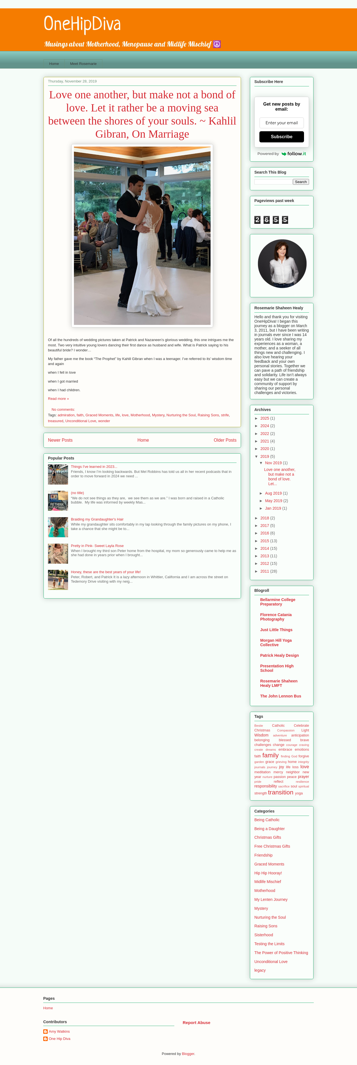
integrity (303, 762)
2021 (265, 441)
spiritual (303, 786)
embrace (285, 750)
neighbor (293, 772)
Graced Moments (99, 415)
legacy (260, 970)
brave (304, 740)
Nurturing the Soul (181, 415)
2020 (265, 448)
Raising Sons (208, 415)
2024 (265, 426)
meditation (262, 772)
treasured (55, 421)
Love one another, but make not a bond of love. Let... (279, 476)
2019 (265, 456)
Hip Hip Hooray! (268, 873)
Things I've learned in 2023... (94, 467)
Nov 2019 (274, 463)
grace (270, 762)
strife (225, 415)
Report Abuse (196, 1022)
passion (280, 777)
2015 (265, 541)
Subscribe (281, 136)
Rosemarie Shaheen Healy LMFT (279, 683)
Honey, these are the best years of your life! (106, 572)
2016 (265, 533)
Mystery (158, 415)
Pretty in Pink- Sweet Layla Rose (97, 546)
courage (291, 745)
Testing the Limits (269, 944)
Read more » (58, 399)
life (117, 415)
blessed (285, 740)
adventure (280, 735)
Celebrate (301, 726)
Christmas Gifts (267, 837)
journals (259, 767)
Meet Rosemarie (83, 64)
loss (295, 767)
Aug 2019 (274, 493)
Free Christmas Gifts (272, 846)
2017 (265, 525)
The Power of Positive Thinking (281, 952)
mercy (278, 772)
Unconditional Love (80, 421)
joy (281, 767)
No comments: (64, 409)
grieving (281, 762)
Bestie (258, 725)
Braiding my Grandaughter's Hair (97, 519)
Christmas (262, 730)
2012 (265, 563)
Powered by (281, 153)
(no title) (77, 493)
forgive (303, 756)
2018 (265, 518)
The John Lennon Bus (280, 696)
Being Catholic (266, 820)
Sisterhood (263, 935)
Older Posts (225, 440)
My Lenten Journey (271, 899)
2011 (265, 571)
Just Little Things (276, 630)
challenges (262, 745)
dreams (271, 749)
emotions (302, 750)
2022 (265, 433)
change (278, 745)
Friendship (263, 855)
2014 (265, 548)
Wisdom (261, 735)
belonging (262, 740)
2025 (265, 418)
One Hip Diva (59, 1039)
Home (54, 64)
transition (280, 792)
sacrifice (284, 786)
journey (272, 767)
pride (257, 781)
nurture (267, 777)
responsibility (265, 786)
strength (260, 793)
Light (305, 730)
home (292, 762)
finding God (289, 756)
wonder (104, 421)
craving (304, 745)
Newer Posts (60, 440)
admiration (66, 415)
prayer (303, 776)
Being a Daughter (269, 828)
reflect (278, 782)
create (258, 749)
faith (80, 415)
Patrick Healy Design (279, 655)
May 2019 (274, 501)
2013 (265, 556)
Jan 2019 (273, 508)
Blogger (188, 1054)
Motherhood (140, 415)
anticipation (300, 735)
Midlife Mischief (267, 881)
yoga (299, 793)
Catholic (278, 726)
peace (291, 777)
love (125, 415)
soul (294, 786)
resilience (302, 781)
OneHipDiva (82, 25)
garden (259, 762)
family (270, 755)
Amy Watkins (59, 1031)
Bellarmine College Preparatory (277, 601)
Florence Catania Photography (276, 616)
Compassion (286, 730)
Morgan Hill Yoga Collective (276, 642)
